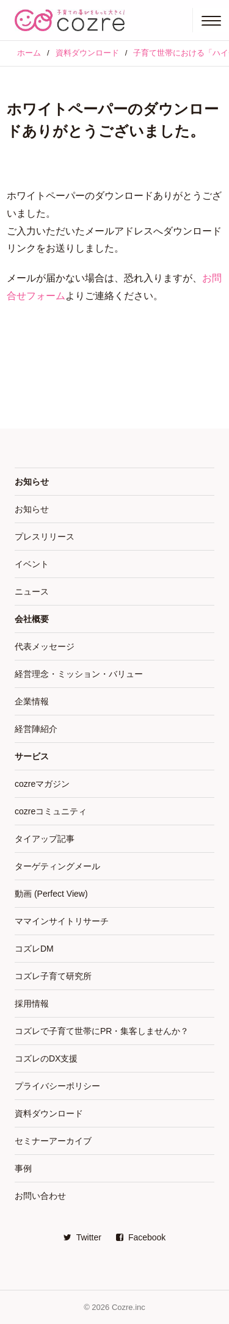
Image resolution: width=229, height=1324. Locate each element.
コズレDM (34, 948)
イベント (32, 564)
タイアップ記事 (45, 839)
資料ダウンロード (49, 1113)
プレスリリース (45, 536)
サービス (32, 756)
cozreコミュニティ (51, 811)
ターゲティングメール (57, 866)
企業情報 (32, 701)
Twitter (82, 1237)
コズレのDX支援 (46, 1058)
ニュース (32, 591)
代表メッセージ (45, 646)
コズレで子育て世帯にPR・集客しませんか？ (102, 1031)
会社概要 (32, 619)
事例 (23, 1168)
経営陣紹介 (36, 729)
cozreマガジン (42, 784)
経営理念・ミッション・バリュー (79, 674)
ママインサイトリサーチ (62, 921)
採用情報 (32, 1003)
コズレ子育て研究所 (53, 976)
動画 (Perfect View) (51, 894)
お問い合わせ (40, 1196)
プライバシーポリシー (57, 1086)
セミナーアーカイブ (53, 1141)
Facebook (140, 1237)
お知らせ (32, 482)
